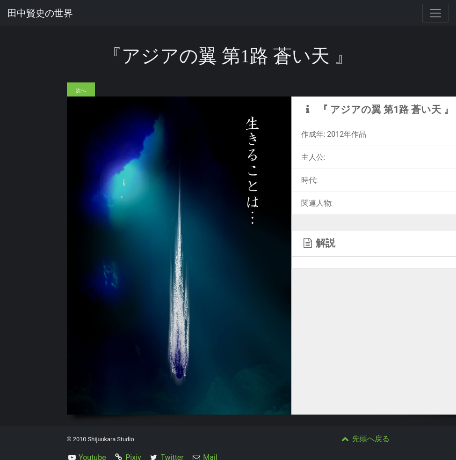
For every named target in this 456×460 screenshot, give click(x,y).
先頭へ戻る (365, 438)
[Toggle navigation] (435, 13)
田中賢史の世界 (40, 13)
